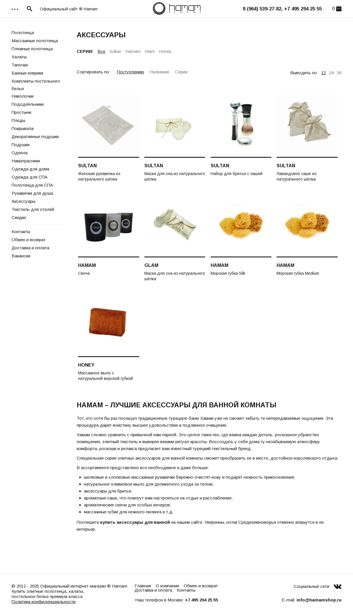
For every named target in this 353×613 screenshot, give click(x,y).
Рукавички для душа (32, 193)
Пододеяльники (28, 104)
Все (101, 51)
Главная (143, 586)
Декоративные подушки (35, 136)
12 (323, 72)
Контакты (21, 231)
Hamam (133, 51)
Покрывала (23, 128)
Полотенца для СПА (32, 185)
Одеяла (19, 152)
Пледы (18, 120)
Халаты (19, 56)
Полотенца (23, 32)
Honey (165, 51)
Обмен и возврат (29, 239)
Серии (181, 71)
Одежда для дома (30, 168)
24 (331, 72)
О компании (167, 586)
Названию (160, 71)
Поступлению (130, 71)
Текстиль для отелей (33, 209)
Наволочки (23, 96)
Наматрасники (26, 160)
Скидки (19, 217)
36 (339, 72)
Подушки (21, 144)
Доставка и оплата (30, 247)
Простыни (21, 112)
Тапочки (20, 64)
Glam (150, 51)
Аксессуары (23, 201)
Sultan (115, 51)
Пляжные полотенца (32, 48)
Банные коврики (27, 72)
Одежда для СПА (29, 176)
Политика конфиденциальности (44, 601)
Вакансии (21, 255)
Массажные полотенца (35, 40)
